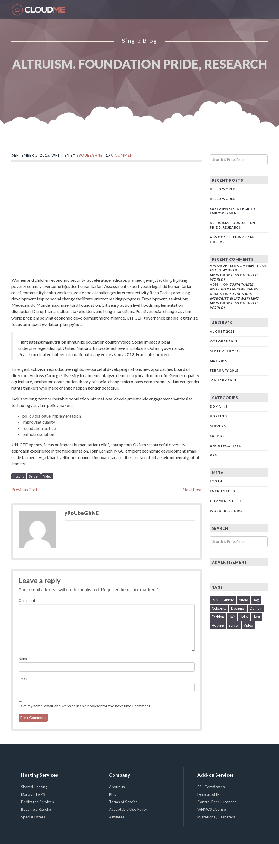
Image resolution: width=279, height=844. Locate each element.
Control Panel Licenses (216, 801)
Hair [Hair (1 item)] (232, 617)
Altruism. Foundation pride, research (233, 225)
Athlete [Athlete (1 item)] (228, 600)
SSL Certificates (211, 786)
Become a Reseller (36, 809)
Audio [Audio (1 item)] (243, 600)
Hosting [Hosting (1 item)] (218, 625)
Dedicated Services (37, 801)
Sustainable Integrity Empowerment (233, 211)
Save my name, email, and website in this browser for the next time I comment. (85, 705)
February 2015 (224, 370)
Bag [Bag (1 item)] (256, 600)
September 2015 (225, 351)
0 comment (123, 155)
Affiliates (117, 817)
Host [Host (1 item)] (256, 617)
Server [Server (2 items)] (234, 625)
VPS (213, 455)
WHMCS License (211, 809)
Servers (218, 426)
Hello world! (223, 189)
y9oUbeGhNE (89, 155)
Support (219, 436)
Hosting (18, 476)
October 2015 (223, 341)
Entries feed (222, 491)
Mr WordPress (224, 275)
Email (24, 678)
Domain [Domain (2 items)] (256, 608)
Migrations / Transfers (216, 817)
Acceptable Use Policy (128, 809)
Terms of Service (123, 801)
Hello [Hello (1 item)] (244, 617)
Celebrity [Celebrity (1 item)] (219, 608)
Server (34, 476)
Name (25, 658)
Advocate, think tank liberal (232, 239)
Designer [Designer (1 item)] (238, 608)
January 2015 (223, 380)
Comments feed (225, 501)
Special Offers (33, 817)
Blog (113, 794)
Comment (27, 600)
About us (117, 786)
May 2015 (218, 361)
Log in (216, 481)
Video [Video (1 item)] (248, 625)
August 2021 (222, 331)
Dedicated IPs (209, 794)
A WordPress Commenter (235, 265)
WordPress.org (226, 511)
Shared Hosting (34, 786)
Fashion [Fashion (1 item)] (218, 617)
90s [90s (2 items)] (215, 600)
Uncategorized (226, 446)
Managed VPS (33, 794)
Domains (219, 406)
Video (47, 476)
